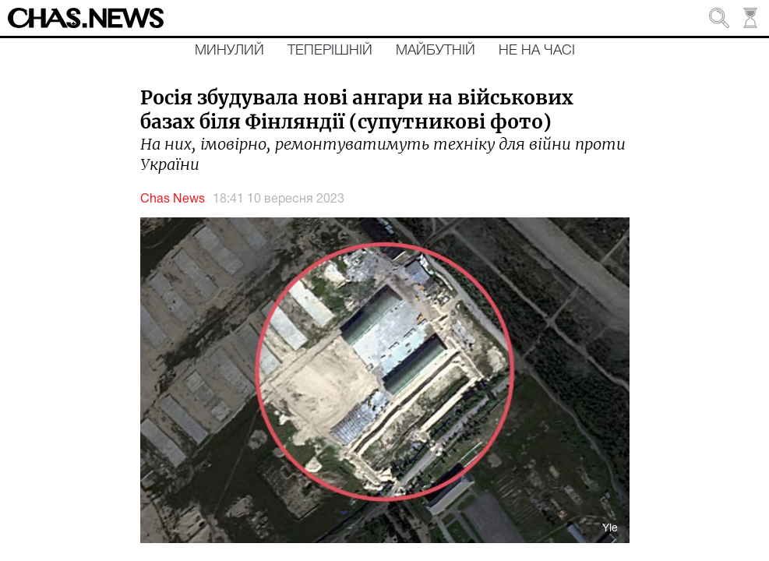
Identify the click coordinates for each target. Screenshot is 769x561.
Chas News (172, 199)
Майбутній (435, 50)
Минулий (229, 50)
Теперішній (329, 50)
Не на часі (537, 50)
